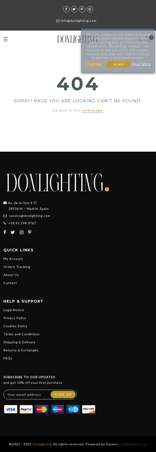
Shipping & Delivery (19, 342)
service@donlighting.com (29, 216)
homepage (92, 110)
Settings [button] (95, 64)
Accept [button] (118, 64)
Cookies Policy (15, 326)
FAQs (7, 358)
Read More (141, 64)
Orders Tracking (16, 267)
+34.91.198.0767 (22, 223)
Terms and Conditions (21, 334)
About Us (11, 275)
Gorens (112, 444)
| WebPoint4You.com (133, 444)
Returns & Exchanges (21, 350)
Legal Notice (13, 310)
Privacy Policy (14, 318)
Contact (10, 283)
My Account (13, 259)
